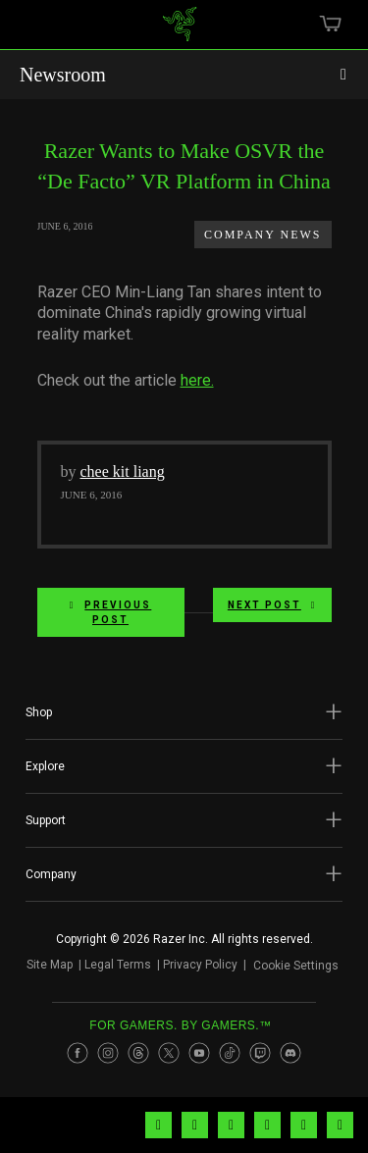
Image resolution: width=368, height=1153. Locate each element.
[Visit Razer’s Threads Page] (138, 1053)
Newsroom (63, 74)
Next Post (272, 605)
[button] (184, 712)
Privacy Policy (200, 964)
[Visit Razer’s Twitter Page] (169, 1053)
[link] (179, 31)
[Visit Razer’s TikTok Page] (229, 1053)
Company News (262, 234)
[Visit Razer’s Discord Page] (290, 1053)
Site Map (49, 964)
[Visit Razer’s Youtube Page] (199, 1053)
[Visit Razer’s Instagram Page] (108, 1053)
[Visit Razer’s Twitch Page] (260, 1053)
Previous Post (111, 612)
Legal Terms (117, 964)
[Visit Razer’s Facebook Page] (77, 1053)
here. (197, 380)
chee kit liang (122, 471)
